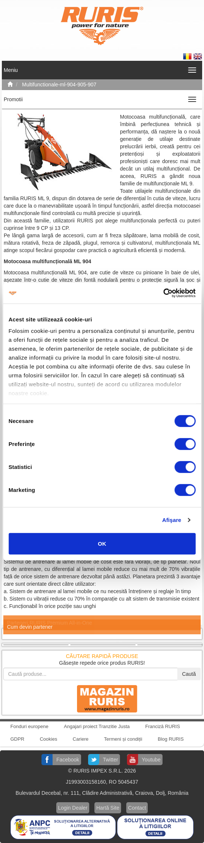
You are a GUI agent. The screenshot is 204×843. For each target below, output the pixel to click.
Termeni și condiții (123, 739)
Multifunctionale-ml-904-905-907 (59, 84)
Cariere (80, 739)
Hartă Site (107, 808)
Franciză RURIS (162, 726)
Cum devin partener (30, 627)
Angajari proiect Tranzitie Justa (97, 726)
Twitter (110, 760)
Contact (137, 808)
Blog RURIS (171, 739)
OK (102, 543)
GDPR (17, 739)
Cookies (48, 739)
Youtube (151, 760)
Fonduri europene (29, 726)
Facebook (67, 760)
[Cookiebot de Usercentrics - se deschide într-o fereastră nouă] (163, 293)
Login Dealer (72, 808)
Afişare (171, 520)
